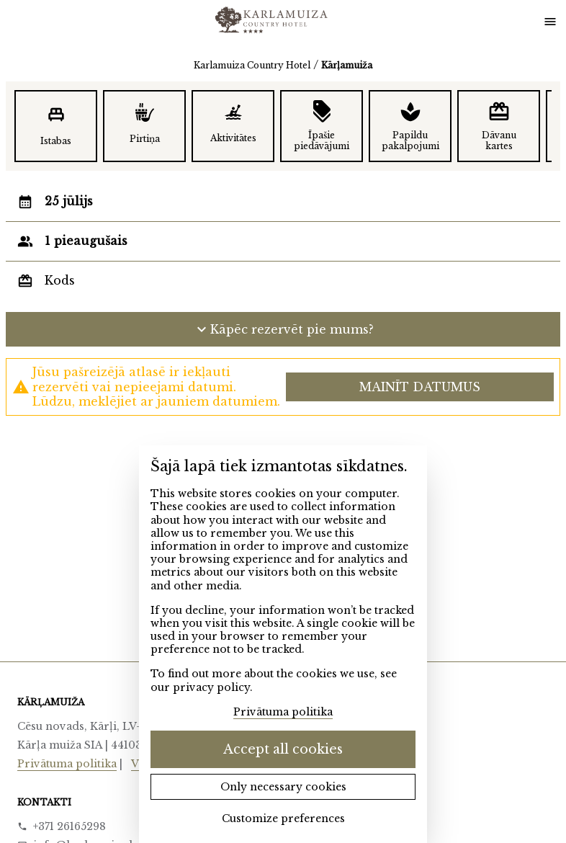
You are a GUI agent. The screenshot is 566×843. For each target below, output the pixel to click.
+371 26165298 (69, 826)
